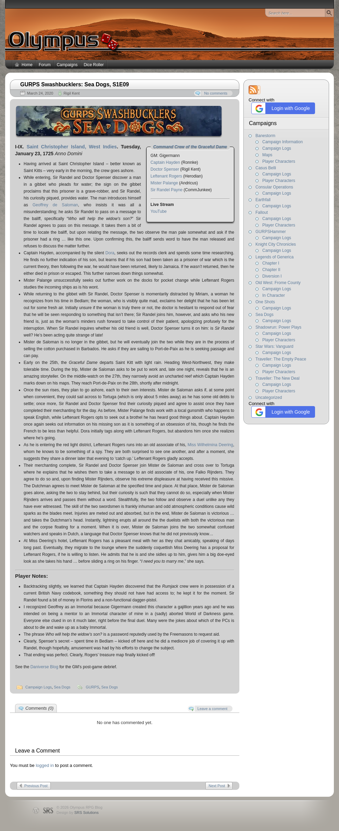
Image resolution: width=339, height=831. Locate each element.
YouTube (159, 211)
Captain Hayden (165, 162)
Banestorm (265, 135)
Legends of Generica (274, 257)
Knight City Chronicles (275, 244)
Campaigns (67, 64)
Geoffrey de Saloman (55, 205)
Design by (77, 812)
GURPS (92, 687)
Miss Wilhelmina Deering (210, 444)
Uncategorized (268, 397)
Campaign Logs (276, 148)
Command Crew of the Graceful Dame (190, 146)
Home (27, 64)
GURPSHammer (270, 231)
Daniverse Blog (44, 666)
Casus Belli (265, 168)
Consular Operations (274, 187)
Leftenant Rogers (166, 176)
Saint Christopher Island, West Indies (72, 146)
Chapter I (270, 263)
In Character (273, 295)
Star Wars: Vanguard (274, 346)
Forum (45, 64)
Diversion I (272, 276)
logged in (45, 765)
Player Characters (278, 161)
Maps (267, 154)
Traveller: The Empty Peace (280, 359)
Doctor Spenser (165, 169)
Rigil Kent (71, 93)
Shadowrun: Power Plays (278, 327)
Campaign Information (282, 141)
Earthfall (263, 199)
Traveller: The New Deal (277, 378)
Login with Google (281, 108)
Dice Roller (94, 64)
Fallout (261, 212)
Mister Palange (164, 183)
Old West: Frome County (278, 282)
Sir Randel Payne (167, 189)
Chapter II (271, 269)
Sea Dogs (264, 314)
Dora (109, 252)
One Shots (265, 302)
